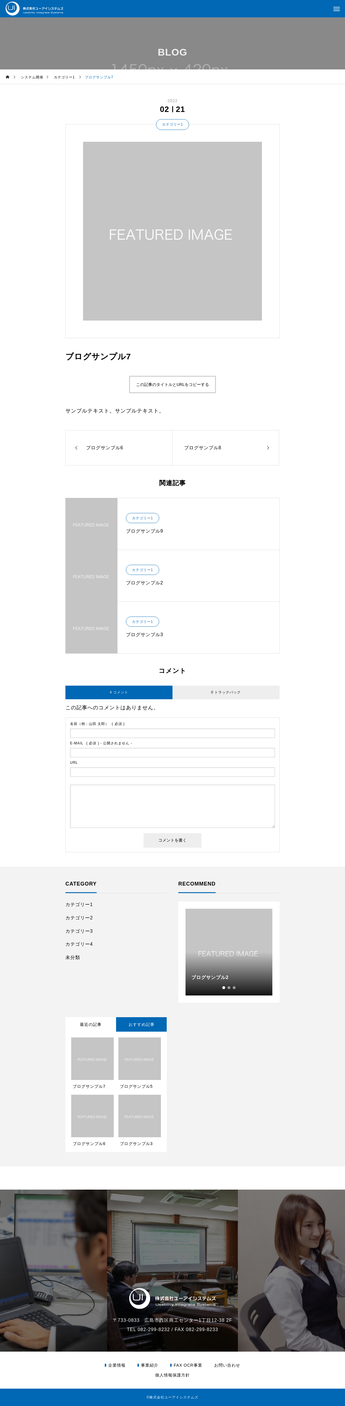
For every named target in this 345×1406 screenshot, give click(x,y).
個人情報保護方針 (172, 1375)
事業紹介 (149, 1365)
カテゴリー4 (79, 944)
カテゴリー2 (79, 917)
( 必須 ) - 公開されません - (101, 743)
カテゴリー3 (79, 931)
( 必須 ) (97, 724)
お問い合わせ (227, 1365)
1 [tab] (224, 987)
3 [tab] (234, 987)
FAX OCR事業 (188, 1365)
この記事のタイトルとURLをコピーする (172, 384)
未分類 (72, 957)
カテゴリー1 (172, 124)
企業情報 (117, 1365)
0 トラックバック (226, 692)
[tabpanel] (229, 952)
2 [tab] (229, 987)
